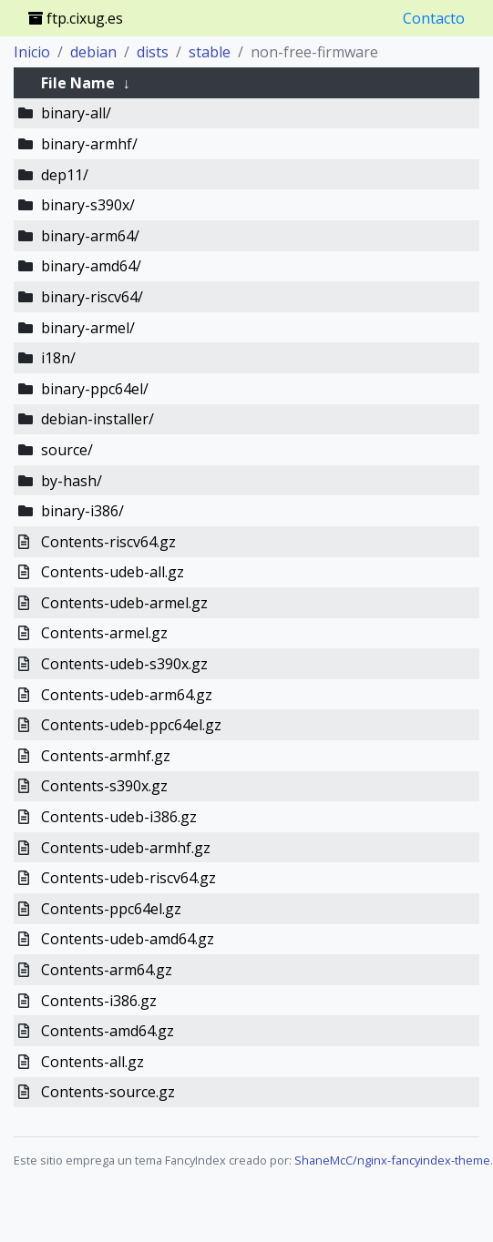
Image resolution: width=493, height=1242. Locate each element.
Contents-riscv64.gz (108, 542)
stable (210, 52)
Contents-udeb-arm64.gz (126, 695)
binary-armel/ (88, 328)
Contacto (434, 18)
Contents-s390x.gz (104, 786)
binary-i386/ (82, 511)
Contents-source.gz (108, 1092)
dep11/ (64, 175)
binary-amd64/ (91, 266)
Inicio (32, 52)
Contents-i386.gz (99, 1001)
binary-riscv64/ (92, 297)
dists (153, 52)
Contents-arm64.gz (106, 970)
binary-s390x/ (88, 205)
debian (93, 52)
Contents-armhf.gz (105, 756)
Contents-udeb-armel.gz (124, 603)
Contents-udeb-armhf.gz (126, 848)
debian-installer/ (97, 419)
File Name (78, 83)
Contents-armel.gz (104, 633)
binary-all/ (76, 113)
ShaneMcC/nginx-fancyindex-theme (392, 1160)
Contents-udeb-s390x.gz (124, 664)
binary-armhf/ (89, 144)
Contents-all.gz (92, 1062)
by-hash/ (71, 481)
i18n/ (58, 358)
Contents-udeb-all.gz (112, 572)
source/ (67, 450)
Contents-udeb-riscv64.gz (128, 878)
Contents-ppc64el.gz (111, 909)
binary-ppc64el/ (95, 389)
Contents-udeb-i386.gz (119, 817)
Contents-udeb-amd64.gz (127, 939)
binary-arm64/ (90, 236)
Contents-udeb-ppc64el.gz (131, 725)
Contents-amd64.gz (107, 1031)
